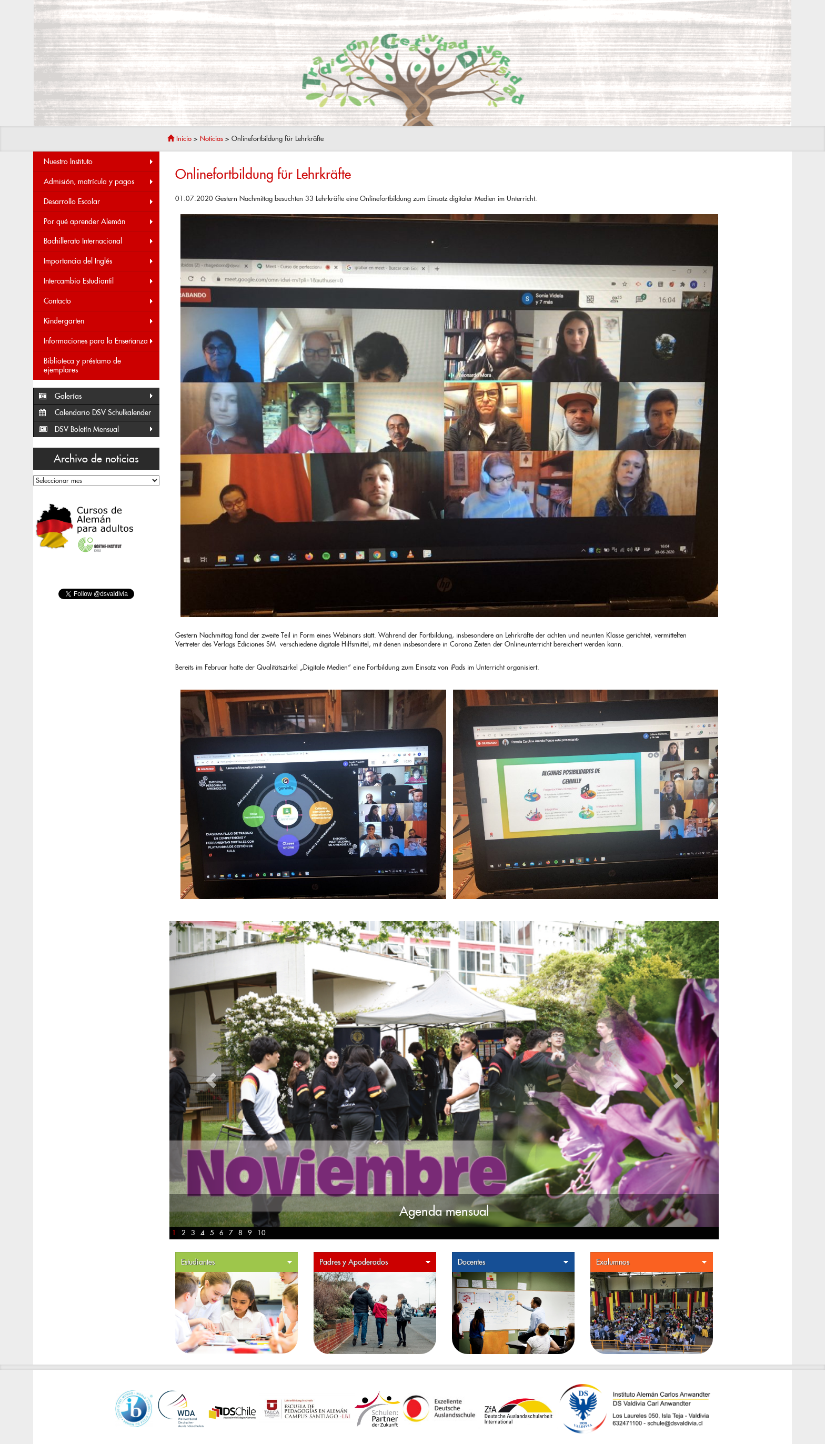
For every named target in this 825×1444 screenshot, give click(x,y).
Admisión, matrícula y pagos (99, 181)
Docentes (513, 1262)
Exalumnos (652, 1262)
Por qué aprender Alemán (99, 221)
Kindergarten (99, 321)
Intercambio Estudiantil (99, 281)
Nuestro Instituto (99, 161)
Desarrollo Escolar (99, 201)
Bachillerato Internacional (99, 241)
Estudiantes (237, 1262)
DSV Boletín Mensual (104, 429)
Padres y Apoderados (375, 1262)
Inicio (179, 138)
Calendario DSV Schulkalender (103, 412)
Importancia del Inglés (99, 261)
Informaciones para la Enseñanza (99, 341)
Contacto (99, 301)
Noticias (211, 138)
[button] (210, 1080)
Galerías (104, 396)
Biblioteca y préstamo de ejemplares (82, 365)
